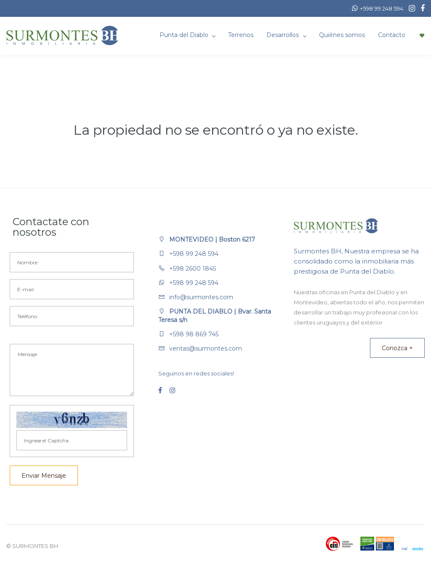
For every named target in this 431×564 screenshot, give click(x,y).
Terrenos (240, 35)
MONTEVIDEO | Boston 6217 (212, 239)
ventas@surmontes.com (205, 348)
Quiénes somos (342, 35)
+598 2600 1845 (192, 268)
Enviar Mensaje (43, 475)
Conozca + (397, 348)
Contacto (391, 35)
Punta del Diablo (185, 35)
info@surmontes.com (201, 297)
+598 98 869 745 (193, 334)
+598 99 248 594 (193, 254)
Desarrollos (283, 35)
